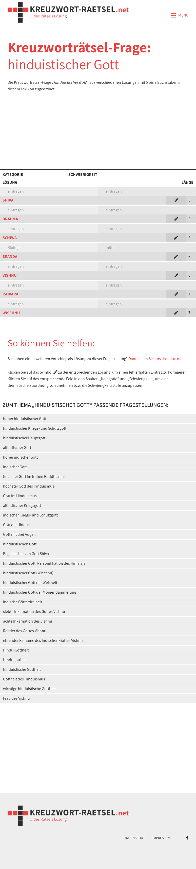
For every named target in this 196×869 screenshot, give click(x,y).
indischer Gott (15, 467)
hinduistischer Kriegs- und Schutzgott (34, 428)
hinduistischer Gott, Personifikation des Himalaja (44, 563)
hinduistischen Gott (19, 544)
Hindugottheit (15, 659)
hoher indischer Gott (20, 457)
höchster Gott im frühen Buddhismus (34, 476)
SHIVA (8, 200)
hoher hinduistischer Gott (24, 418)
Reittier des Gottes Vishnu (24, 630)
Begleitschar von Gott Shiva (26, 553)
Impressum (161, 837)
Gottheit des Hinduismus (24, 679)
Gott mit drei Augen (19, 534)
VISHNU (10, 275)
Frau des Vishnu (16, 698)
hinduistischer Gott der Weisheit (30, 582)
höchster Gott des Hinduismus (28, 486)
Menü (179, 15)
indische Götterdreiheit (22, 602)
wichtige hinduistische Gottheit (29, 688)
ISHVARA (10, 294)
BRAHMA (10, 219)
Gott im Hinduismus (20, 495)
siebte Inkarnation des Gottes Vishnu (34, 611)
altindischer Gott (17, 447)
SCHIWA (10, 237)
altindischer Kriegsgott (22, 505)
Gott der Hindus (16, 524)
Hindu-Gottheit (16, 650)
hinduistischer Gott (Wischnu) (28, 573)
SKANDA (10, 256)
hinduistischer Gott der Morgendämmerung (39, 592)
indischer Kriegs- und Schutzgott (30, 515)
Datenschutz (136, 837)
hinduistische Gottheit (22, 669)
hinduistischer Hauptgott (24, 438)
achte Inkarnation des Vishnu (27, 621)
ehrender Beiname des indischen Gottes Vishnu (43, 640)
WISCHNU (11, 312)
